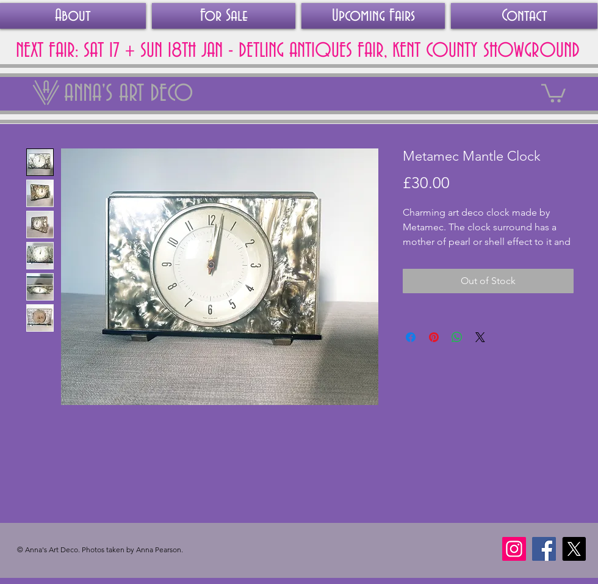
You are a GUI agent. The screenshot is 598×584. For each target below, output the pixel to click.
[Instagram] (514, 549)
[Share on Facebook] (410, 337)
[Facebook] (544, 549)
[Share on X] (480, 337)
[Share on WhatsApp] (457, 337)
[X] (574, 549)
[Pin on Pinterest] (434, 337)
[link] (553, 92)
